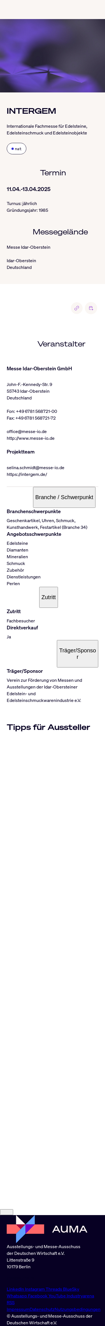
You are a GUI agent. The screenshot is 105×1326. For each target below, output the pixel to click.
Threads (54, 1289)
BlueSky (71, 1289)
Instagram (35, 1289)
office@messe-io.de (27, 431)
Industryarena (80, 1296)
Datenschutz (42, 1309)
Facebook (38, 1296)
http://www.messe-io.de (31, 438)
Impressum (18, 1309)
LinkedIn (16, 1289)
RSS (11, 1302)
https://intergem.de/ (27, 474)
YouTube (57, 1296)
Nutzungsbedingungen (78, 1309)
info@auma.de (21, 1278)
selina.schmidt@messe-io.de (35, 467)
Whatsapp (17, 1296)
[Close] (6, 1212)
